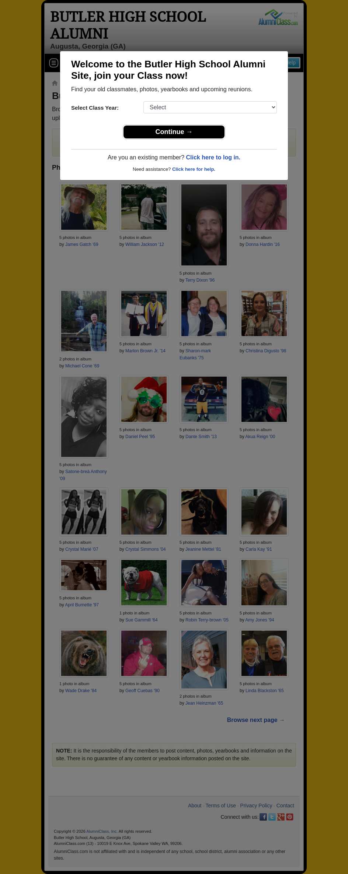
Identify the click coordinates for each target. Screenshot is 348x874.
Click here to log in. (213, 157)
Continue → (174, 131)
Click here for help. (193, 169)
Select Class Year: (95, 108)
